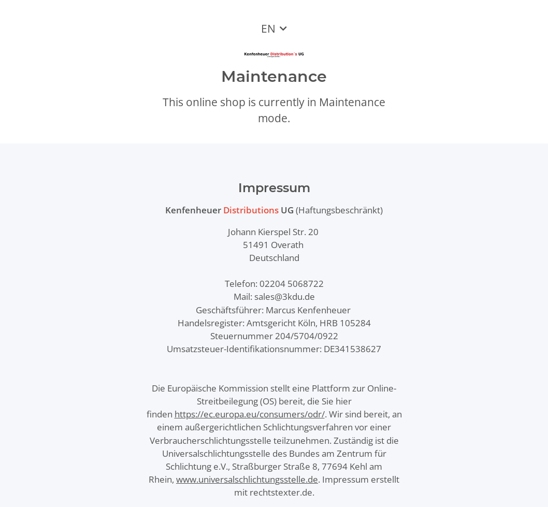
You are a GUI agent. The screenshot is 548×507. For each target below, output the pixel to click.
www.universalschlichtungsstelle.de (247, 479)
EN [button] (268, 28)
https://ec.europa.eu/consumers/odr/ (250, 414)
